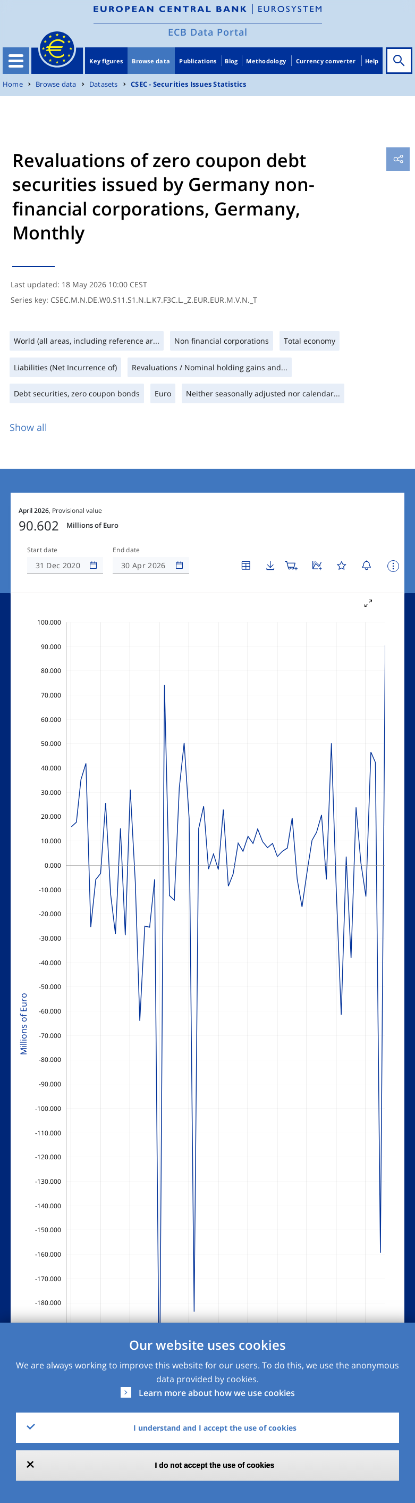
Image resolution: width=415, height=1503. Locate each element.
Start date (42, 550)
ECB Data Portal (208, 32)
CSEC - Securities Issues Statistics (188, 84)
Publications (197, 61)
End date (126, 550)
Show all (28, 427)
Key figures (106, 61)
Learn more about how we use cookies (217, 1393)
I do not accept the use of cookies (215, 1465)
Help (372, 61)
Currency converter (326, 61)
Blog (231, 61)
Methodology (266, 61)
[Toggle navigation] (16, 60)
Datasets (103, 84)
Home (13, 84)
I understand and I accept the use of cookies (215, 1428)
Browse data (151, 61)
